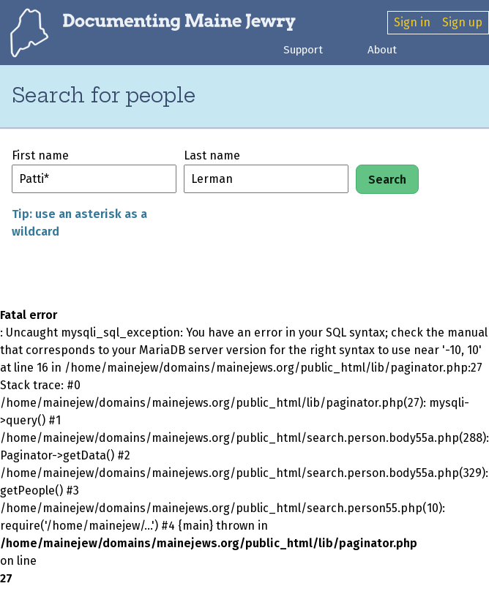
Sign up (462, 22)
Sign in (412, 22)
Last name (212, 155)
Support (303, 49)
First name (40, 155)
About (382, 49)
